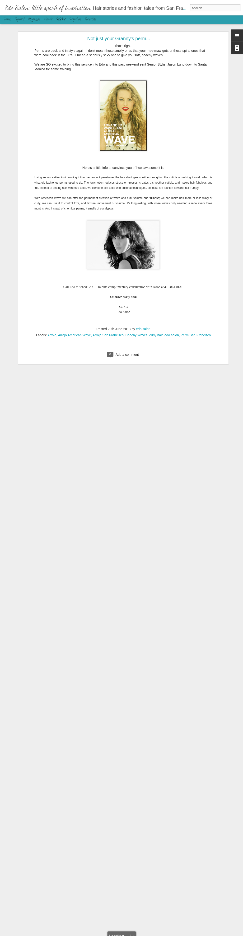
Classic (6, 19)
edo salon (143, 309)
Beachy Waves (137, 315)
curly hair (156, 315)
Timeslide (90, 19)
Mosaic (47, 19)
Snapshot (75, 19)
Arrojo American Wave (74, 315)
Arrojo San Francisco (108, 315)
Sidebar (60, 19)
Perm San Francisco (196, 315)
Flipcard (19, 19)
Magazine (34, 19)
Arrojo (51, 315)
